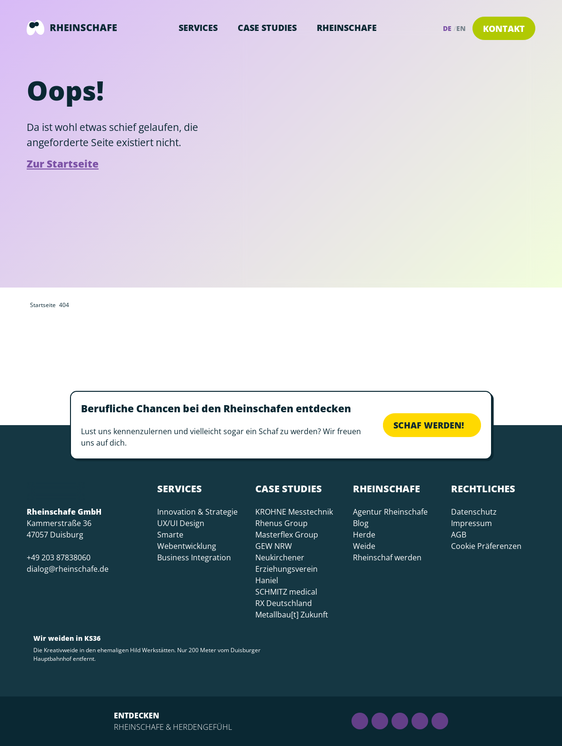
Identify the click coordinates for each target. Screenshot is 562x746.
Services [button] (198, 27)
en (461, 28)
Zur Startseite (63, 163)
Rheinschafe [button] (347, 27)
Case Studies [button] (267, 27)
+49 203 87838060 (58, 557)
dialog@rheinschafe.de (68, 569)
